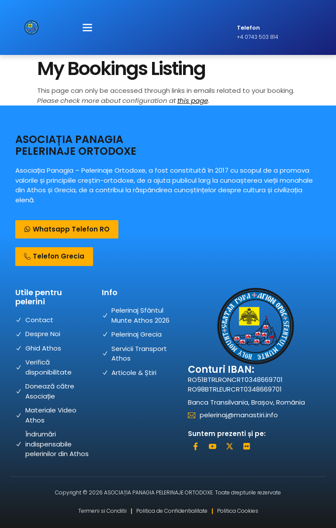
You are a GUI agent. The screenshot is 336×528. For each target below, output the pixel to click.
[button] (87, 27)
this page (192, 100)
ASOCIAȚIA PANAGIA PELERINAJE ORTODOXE (75, 145)
